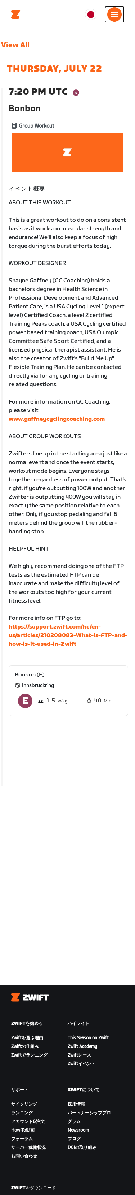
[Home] (15, 14)
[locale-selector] (90, 14)
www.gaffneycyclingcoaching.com (57, 419)
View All (15, 45)
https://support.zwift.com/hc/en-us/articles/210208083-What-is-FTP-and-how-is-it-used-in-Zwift (68, 635)
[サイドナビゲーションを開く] (114, 14)
